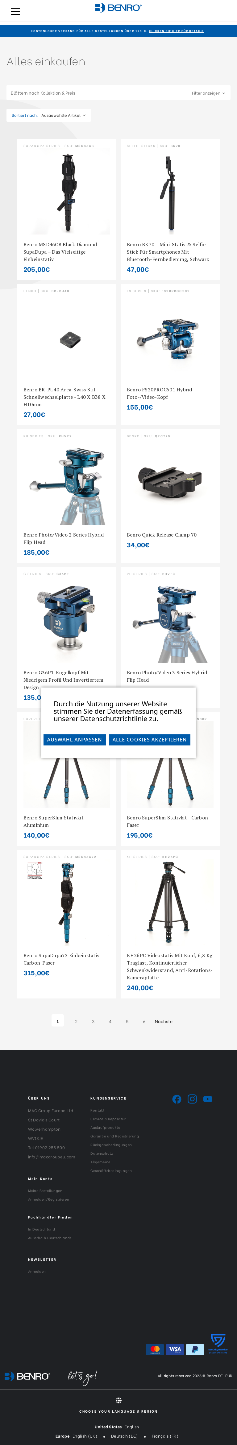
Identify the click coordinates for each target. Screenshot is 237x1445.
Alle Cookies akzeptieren (150, 739)
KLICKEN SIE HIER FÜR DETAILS (176, 31)
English (132, 1426)
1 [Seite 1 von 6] (57, 1021)
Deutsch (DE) (124, 1436)
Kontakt (97, 1110)
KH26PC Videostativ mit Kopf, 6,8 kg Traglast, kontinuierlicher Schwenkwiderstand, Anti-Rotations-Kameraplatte (170, 966)
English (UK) (85, 1436)
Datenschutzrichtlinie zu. (119, 718)
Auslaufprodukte (105, 1127)
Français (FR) (165, 1436)
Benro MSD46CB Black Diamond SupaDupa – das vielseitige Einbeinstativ (60, 252)
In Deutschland (41, 1229)
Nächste (166, 1021)
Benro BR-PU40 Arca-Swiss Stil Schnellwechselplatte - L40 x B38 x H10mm (64, 397)
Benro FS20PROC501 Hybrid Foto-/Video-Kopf (159, 393)
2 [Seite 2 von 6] (76, 1021)
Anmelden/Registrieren (48, 1199)
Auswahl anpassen (74, 739)
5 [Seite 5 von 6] (127, 1021)
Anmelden (37, 1271)
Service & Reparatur (108, 1118)
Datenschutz (101, 1153)
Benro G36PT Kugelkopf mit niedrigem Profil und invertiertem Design (63, 680)
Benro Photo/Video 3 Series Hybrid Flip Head (167, 676)
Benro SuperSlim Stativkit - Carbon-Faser (168, 821)
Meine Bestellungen (45, 1190)
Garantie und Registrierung (114, 1135)
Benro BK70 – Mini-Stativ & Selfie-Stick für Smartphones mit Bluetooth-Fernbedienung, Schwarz (168, 252)
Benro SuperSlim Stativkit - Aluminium (55, 821)
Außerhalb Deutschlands (50, 1237)
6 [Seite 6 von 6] (144, 1021)
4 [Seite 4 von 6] (110, 1021)
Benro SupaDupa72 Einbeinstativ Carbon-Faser (61, 959)
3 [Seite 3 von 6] (93, 1021)
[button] (118, 92)
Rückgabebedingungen (111, 1144)
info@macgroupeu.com (51, 1156)
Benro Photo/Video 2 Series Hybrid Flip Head (63, 538)
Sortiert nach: (25, 115)
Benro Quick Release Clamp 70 (162, 534)
